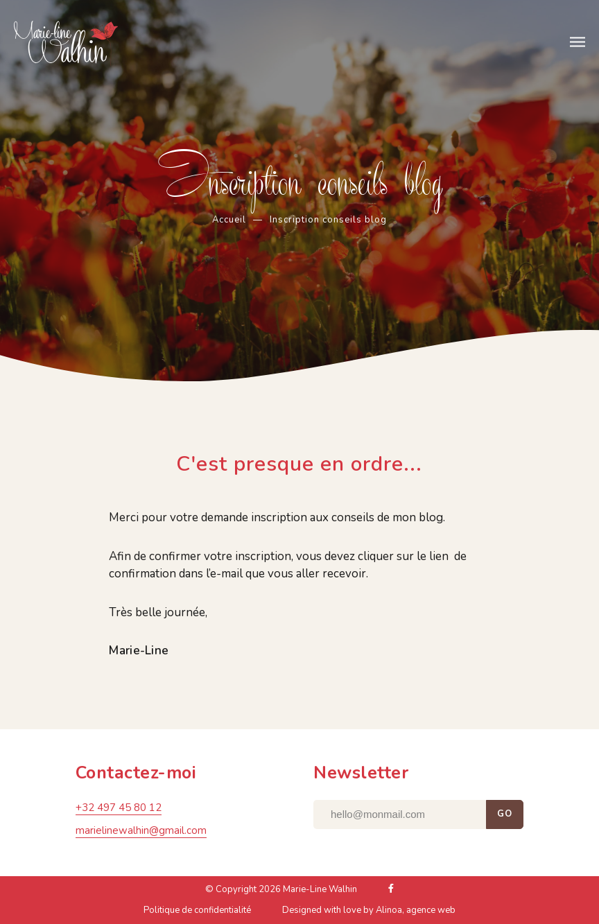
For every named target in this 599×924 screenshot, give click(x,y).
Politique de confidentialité (197, 912)
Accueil (229, 219)
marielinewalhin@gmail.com (141, 832)
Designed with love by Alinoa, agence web (368, 912)
